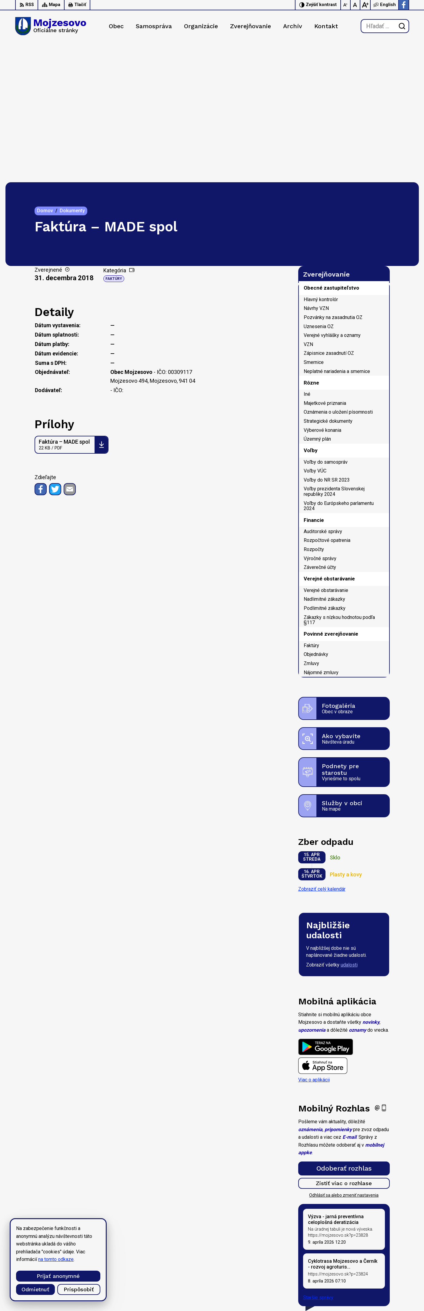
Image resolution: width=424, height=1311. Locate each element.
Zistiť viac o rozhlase (344, 1043)
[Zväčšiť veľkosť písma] (365, 5)
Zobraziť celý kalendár (322, 749)
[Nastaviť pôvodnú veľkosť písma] (355, 5)
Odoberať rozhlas (344, 1028)
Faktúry (113, 139)
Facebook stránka (376, 1287)
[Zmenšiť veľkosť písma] (346, 5)
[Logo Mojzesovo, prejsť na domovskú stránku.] (50, 26)
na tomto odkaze (56, 1259)
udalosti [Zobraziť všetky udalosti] (349, 825)
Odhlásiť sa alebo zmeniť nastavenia (344, 1055)
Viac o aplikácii (314, 940)
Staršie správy (318, 1157)
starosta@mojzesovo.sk (383, 1280)
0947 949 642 (372, 1273)
